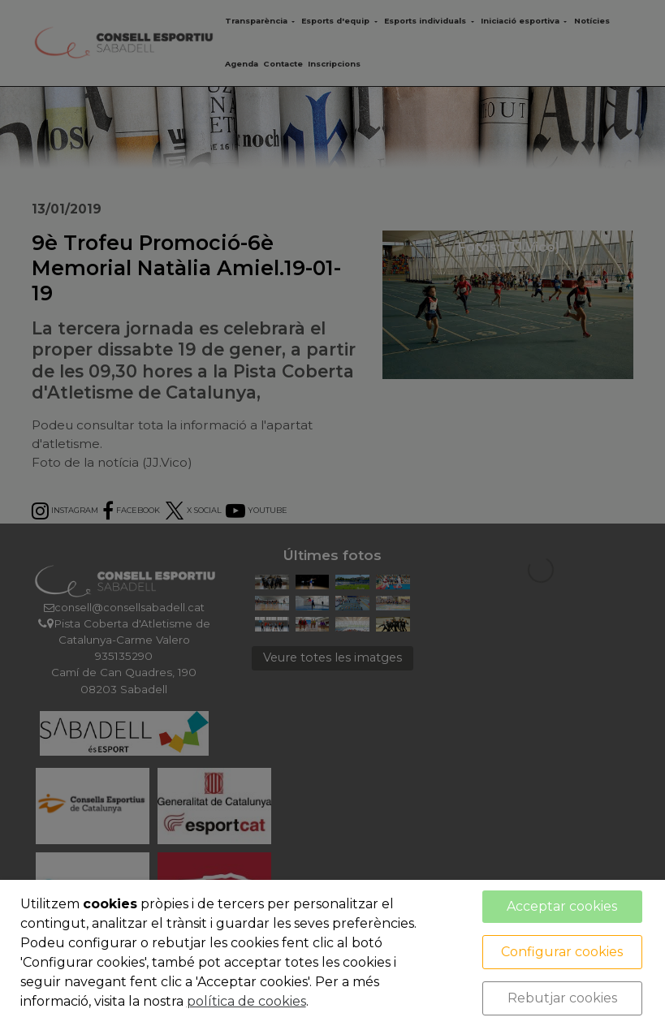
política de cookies (246, 1001)
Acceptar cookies (562, 906)
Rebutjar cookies (562, 998)
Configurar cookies (562, 951)
